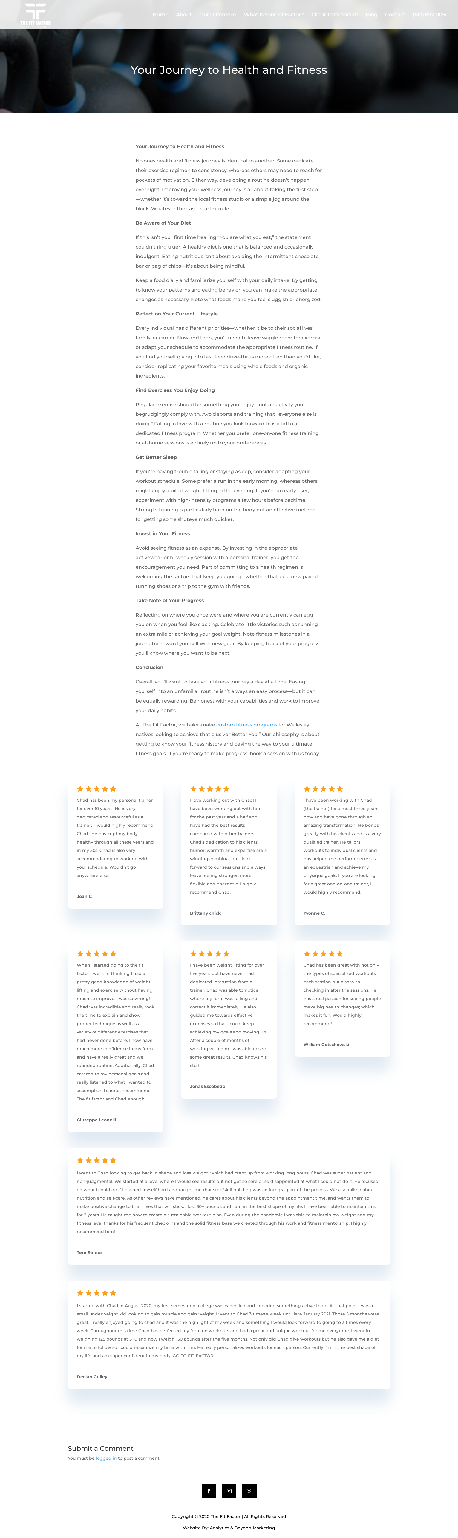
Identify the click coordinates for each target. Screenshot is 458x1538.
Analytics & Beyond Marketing (242, 1528)
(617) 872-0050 (430, 15)
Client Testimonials (334, 15)
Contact (395, 15)
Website (192, 1528)
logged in (106, 1458)
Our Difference (217, 15)
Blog (371, 15)
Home (160, 15)
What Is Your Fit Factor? (274, 15)
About (184, 15)
